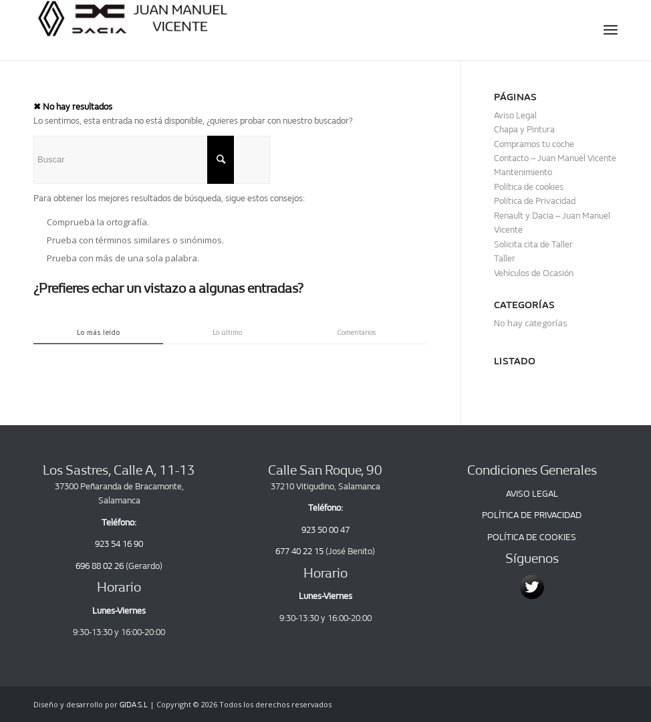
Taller (504, 258)
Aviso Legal (515, 115)
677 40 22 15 (299, 551)
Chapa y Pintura (524, 129)
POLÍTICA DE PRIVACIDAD (531, 515)
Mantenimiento (523, 172)
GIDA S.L (134, 705)
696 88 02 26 (100, 566)
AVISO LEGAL (532, 494)
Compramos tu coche (534, 144)
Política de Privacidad (534, 201)
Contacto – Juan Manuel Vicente (555, 158)
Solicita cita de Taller (533, 244)
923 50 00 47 (325, 530)
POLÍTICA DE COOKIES (531, 537)
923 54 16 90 (119, 544)
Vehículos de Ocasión (533, 273)
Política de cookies (528, 187)
